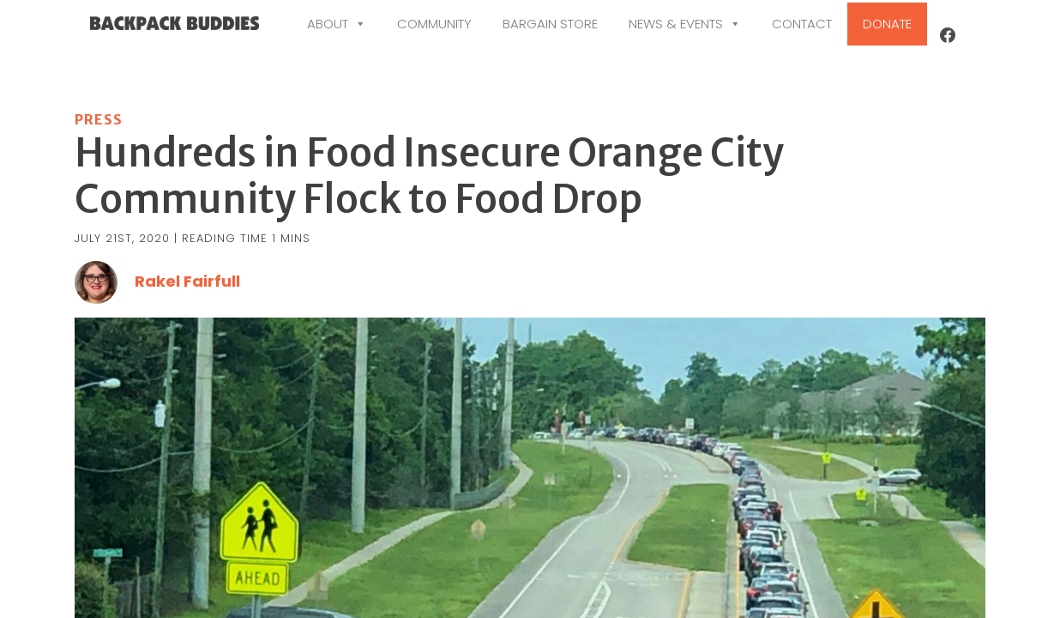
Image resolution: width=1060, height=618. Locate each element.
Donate (887, 24)
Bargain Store (550, 24)
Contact (802, 24)
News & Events (685, 24)
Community (434, 24)
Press (99, 158)
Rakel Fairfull (187, 320)
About (336, 24)
